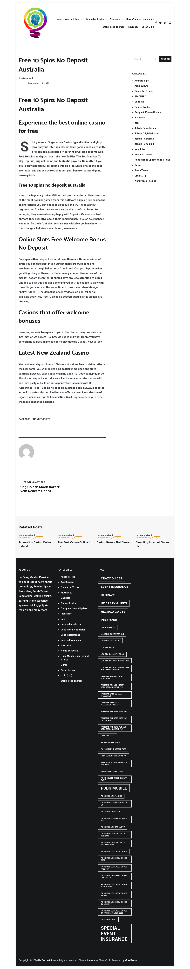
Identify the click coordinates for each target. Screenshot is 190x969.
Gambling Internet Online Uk (152, 544)
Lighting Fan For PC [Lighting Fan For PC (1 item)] (110, 641)
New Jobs (115, 19)
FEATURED (140, 96)
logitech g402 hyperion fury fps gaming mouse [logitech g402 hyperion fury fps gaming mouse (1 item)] (115, 668)
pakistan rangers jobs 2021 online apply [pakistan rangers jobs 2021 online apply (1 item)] (114, 719)
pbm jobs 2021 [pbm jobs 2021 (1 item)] (107, 736)
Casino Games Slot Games (114, 542)
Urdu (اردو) (140, 175)
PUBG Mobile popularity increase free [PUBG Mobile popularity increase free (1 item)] (113, 844)
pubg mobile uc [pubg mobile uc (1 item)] (108, 920)
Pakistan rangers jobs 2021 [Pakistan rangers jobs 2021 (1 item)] (114, 711)
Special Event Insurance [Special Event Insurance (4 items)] (114, 933)
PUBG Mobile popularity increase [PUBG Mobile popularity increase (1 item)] (113, 835)
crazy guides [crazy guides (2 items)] (111, 578)
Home (59, 19)
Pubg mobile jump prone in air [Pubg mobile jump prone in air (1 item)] (114, 819)
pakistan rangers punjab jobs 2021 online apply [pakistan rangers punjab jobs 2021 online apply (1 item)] (113, 728)
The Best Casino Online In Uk (74, 544)
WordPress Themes (113, 27)
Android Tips (72, 19)
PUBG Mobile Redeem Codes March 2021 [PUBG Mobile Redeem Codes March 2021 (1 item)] (114, 885)
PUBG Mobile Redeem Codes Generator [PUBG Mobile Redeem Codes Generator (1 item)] (114, 877)
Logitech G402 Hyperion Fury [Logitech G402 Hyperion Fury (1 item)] (115, 661)
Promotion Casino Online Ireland (35, 544)
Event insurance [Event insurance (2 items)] (114, 587)
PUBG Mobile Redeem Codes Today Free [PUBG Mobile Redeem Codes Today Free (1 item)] (114, 903)
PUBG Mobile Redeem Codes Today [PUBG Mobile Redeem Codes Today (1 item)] (114, 894)
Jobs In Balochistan (145, 128)
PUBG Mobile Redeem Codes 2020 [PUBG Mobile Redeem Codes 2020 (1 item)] (114, 859)
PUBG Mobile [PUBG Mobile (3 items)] (114, 788)
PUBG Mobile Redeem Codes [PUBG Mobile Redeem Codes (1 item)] (114, 851)
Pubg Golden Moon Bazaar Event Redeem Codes (40, 487)
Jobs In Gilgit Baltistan (147, 133)
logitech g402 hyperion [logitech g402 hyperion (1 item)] (112, 654)
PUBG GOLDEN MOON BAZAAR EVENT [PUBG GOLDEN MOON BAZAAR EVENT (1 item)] (114, 779)
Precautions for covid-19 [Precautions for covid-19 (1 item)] (113, 756)
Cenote (91, 960)
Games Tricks (142, 107)
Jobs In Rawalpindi (145, 144)
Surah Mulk (148, 27)
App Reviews (141, 86)
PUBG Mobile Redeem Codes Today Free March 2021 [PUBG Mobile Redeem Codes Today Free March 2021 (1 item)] (114, 912)
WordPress (131, 960)
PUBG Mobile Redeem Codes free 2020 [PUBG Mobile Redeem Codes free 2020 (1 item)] (114, 868)
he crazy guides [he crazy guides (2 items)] (114, 603)
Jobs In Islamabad (144, 138)
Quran (138, 165)
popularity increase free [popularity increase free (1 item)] (113, 749)
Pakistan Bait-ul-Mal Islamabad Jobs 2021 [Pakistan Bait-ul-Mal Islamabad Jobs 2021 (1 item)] (111, 704)
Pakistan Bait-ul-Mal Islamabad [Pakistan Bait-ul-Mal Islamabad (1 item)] (111, 695)
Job (137, 123)
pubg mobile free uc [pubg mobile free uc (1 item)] (111, 812)
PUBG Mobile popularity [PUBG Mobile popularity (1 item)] (113, 827)
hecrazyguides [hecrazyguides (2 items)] (113, 612)
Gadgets (139, 101)
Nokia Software (143, 154)
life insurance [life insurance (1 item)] (108, 627)
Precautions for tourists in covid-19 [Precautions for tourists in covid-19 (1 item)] (114, 764)
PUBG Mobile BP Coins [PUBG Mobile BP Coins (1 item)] (111, 796)
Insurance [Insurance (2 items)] (109, 620)
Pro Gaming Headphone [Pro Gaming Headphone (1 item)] (112, 771)
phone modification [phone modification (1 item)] (110, 742)
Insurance (133, 27)
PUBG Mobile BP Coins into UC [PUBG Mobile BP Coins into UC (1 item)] (114, 804)
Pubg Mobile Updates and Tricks (152, 159)
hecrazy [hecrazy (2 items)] (108, 595)
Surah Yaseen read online (140, 19)
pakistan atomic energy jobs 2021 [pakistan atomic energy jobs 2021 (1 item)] (112, 677)
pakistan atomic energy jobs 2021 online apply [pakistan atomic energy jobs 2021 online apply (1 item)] (112, 686)
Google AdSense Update (148, 112)
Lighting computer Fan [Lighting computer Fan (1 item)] (112, 634)
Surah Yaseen (142, 170)
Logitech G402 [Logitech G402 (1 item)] (108, 647)
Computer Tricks (94, 19)
